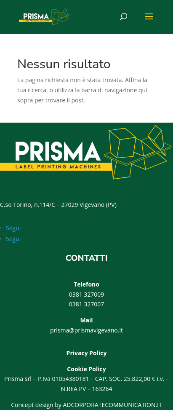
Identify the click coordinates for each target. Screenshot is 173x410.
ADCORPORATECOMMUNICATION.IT (112, 405)
